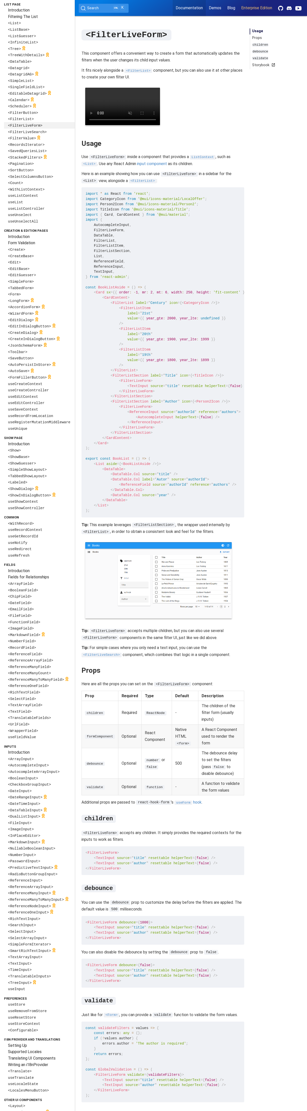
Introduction (19, 10)
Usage (257, 31)
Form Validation (21, 242)
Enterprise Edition (256, 7)
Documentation (189, 7)
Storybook (262, 65)
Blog (231, 7)
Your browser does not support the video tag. (122, 106)
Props (257, 38)
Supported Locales (25, 1051)
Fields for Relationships (28, 577)
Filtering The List (23, 16)
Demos (215, 7)
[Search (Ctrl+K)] (104, 8)
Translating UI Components (32, 1058)
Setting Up (17, 1045)
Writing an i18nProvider (28, 1064)
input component (152, 163)
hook (188, 802)
